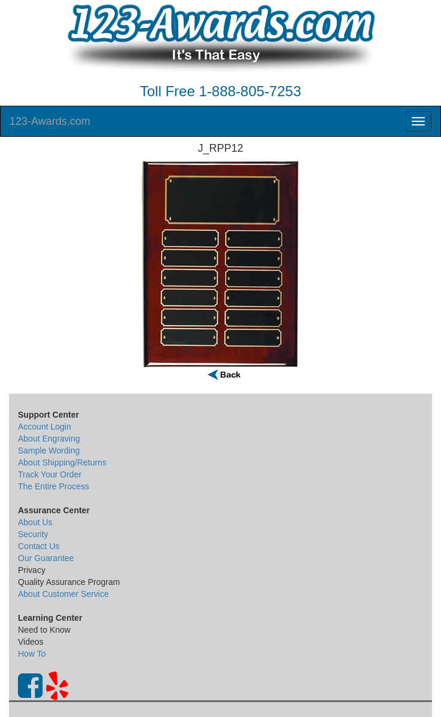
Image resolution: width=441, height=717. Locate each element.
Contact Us (38, 546)
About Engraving (49, 438)
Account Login (44, 426)
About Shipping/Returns (62, 462)
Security (33, 534)
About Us (35, 522)
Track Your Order (49, 474)
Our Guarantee (46, 558)
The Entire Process (53, 486)
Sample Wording (49, 450)
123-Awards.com (50, 121)
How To (31, 653)
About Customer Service (63, 594)
